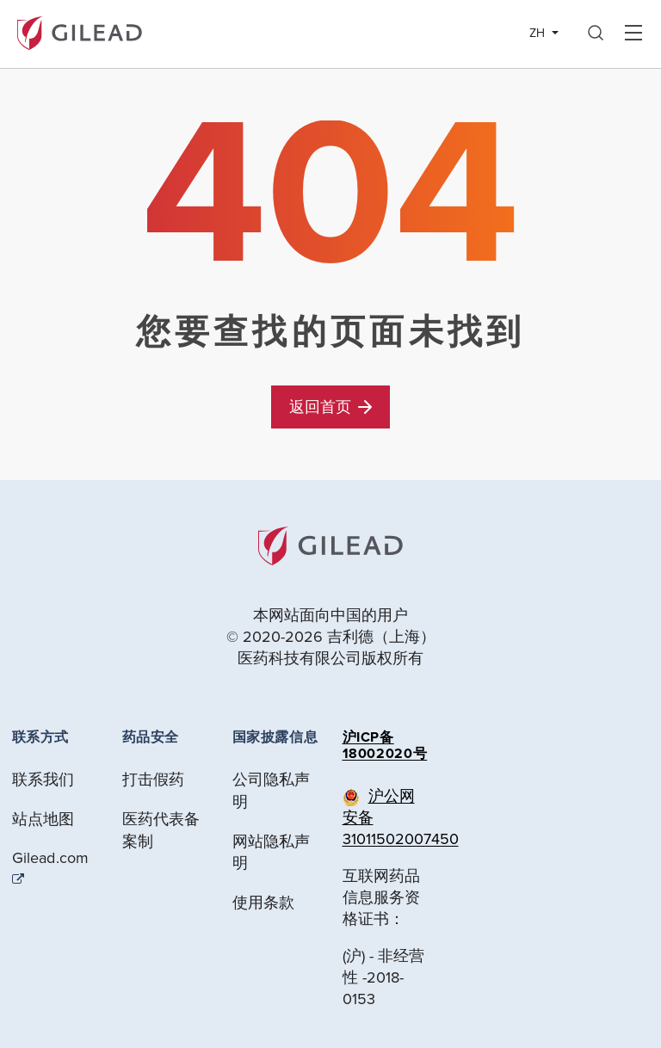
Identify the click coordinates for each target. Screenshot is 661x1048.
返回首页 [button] (330, 406)
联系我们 (43, 779)
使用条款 (263, 902)
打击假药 (153, 779)
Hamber (633, 33)
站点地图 (43, 818)
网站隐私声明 (271, 852)
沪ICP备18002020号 (385, 745)
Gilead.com (51, 858)
